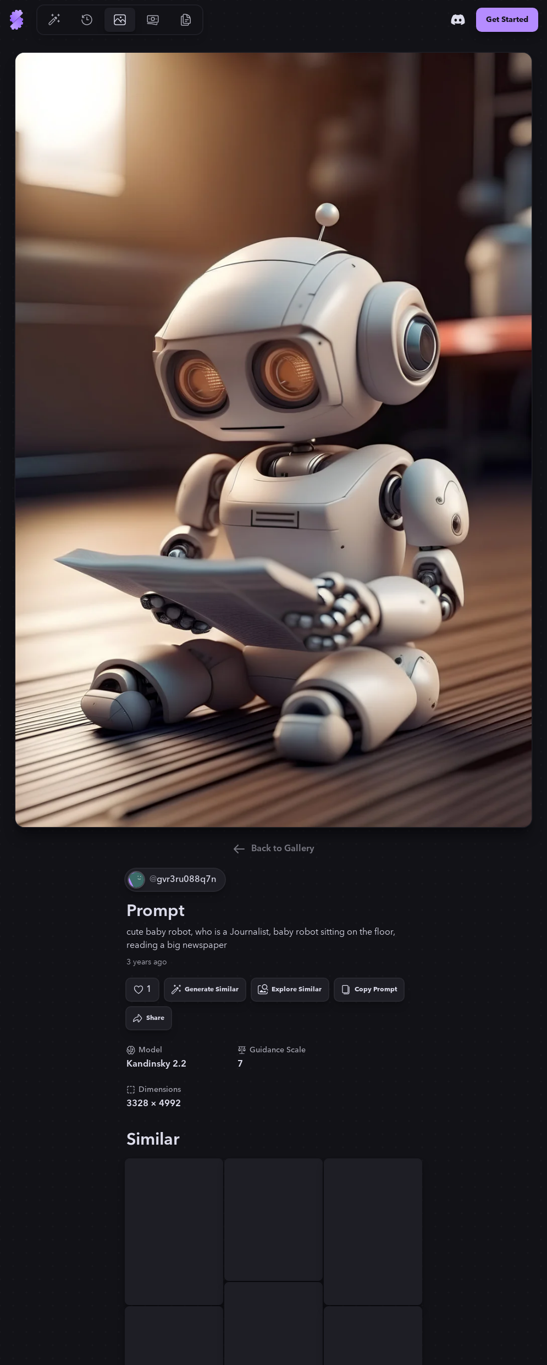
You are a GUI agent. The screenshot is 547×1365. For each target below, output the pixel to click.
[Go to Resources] (185, 19)
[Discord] (458, 20)
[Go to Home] (16, 20)
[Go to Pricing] (152, 19)
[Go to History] (86, 19)
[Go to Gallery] (119, 19)
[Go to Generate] (53, 19)
